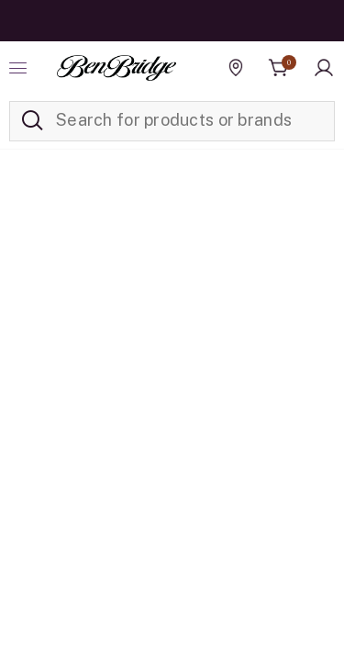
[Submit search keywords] (32, 121)
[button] (324, 68)
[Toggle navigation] (20, 68)
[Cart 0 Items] (278, 68)
